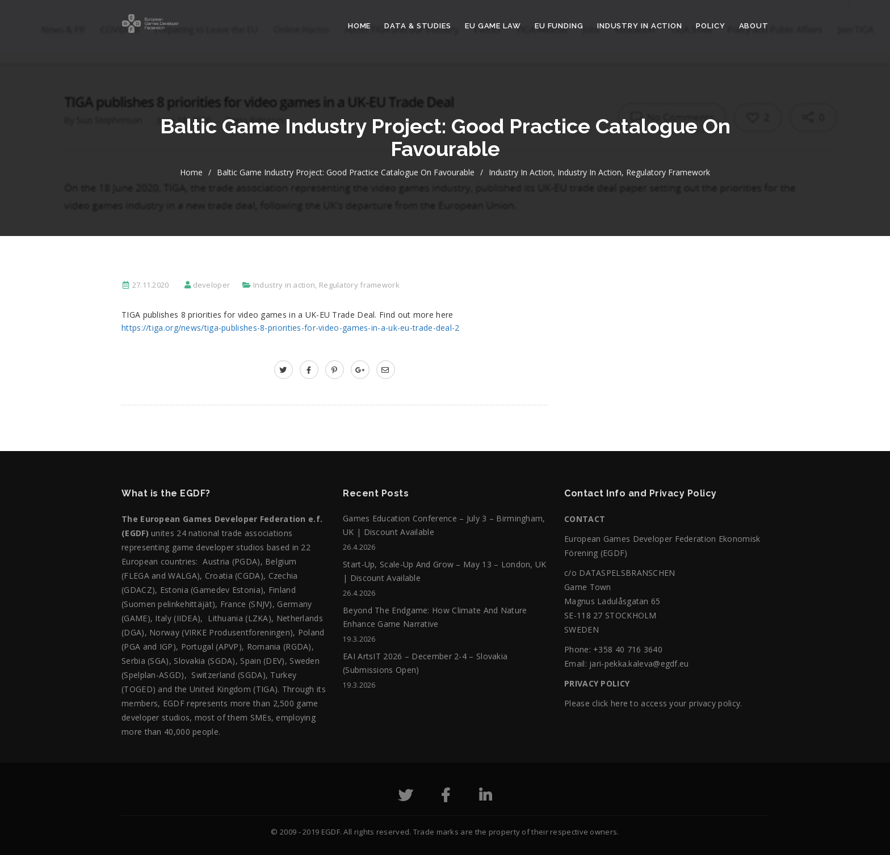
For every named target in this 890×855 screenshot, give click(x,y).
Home (359, 26)
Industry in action (639, 26)
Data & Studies (417, 26)
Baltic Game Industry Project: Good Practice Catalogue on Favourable (346, 172)
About (754, 26)
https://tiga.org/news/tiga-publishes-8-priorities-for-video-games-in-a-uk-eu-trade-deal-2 (290, 327)
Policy (710, 26)
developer (211, 285)
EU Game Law (493, 26)
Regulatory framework (668, 172)
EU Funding (559, 26)
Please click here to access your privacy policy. (653, 703)
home (191, 172)
